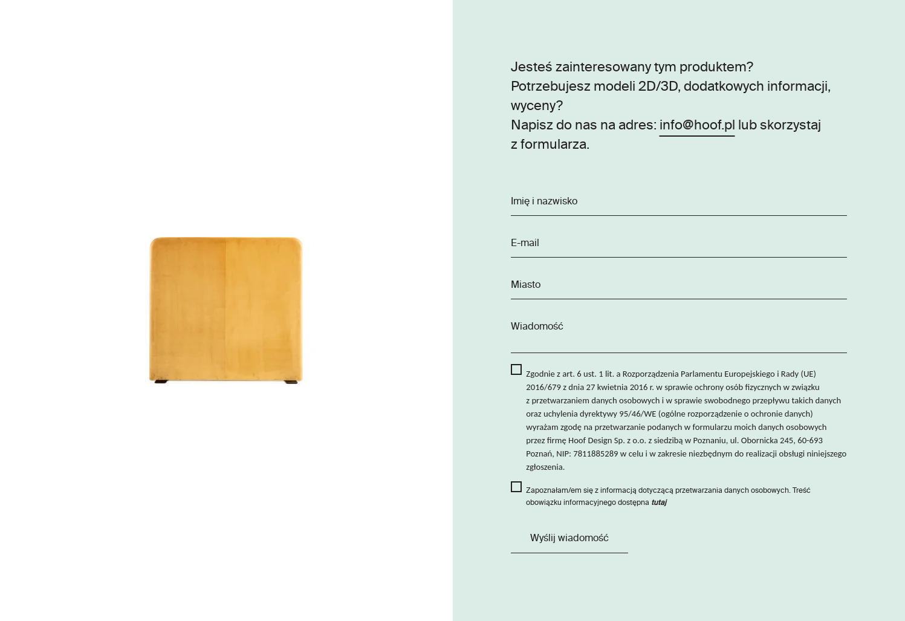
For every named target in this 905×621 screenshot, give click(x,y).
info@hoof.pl (697, 125)
